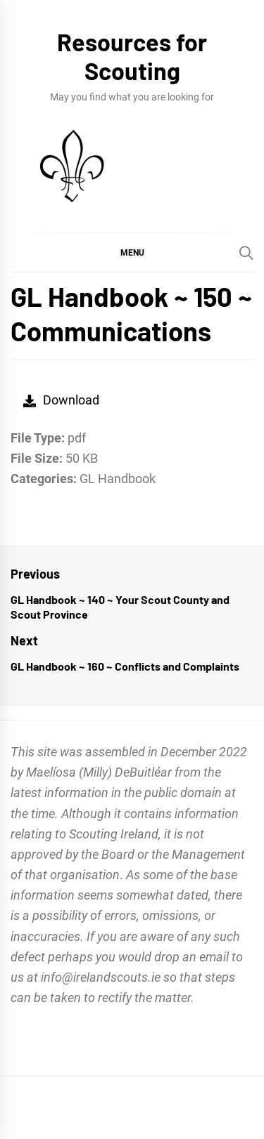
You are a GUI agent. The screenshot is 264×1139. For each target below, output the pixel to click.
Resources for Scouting (132, 56)
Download (61, 400)
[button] (132, 252)
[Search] (246, 252)
